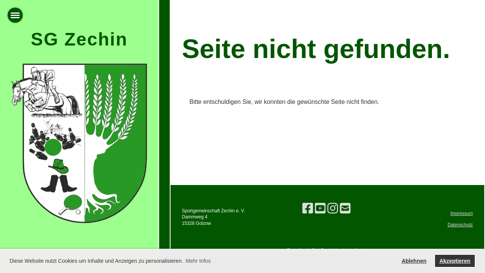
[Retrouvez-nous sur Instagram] (332, 208)
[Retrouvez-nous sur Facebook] (307, 208)
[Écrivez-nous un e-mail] (345, 208)
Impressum (462, 213)
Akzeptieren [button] (455, 261)
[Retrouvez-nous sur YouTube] (320, 208)
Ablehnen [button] (414, 261)
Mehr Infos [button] (198, 261)
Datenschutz (460, 225)
